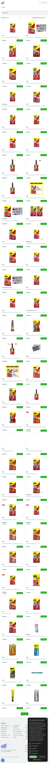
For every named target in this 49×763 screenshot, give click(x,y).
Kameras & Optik (17, 733)
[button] (20, 17)
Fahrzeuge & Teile (5, 735)
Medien (15, 737)
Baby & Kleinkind (5, 725)
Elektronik (3, 733)
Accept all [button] (33, 756)
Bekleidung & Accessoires (4, 728)
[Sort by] (39, 17)
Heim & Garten (16, 729)
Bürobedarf (3, 731)
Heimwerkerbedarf (17, 731)
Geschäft (3, 7)
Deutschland (43, 2)
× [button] (46, 719)
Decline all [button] (42, 756)
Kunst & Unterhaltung (18, 735)
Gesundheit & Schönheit (16, 726)
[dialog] (38, 740)
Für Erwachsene (4, 737)
